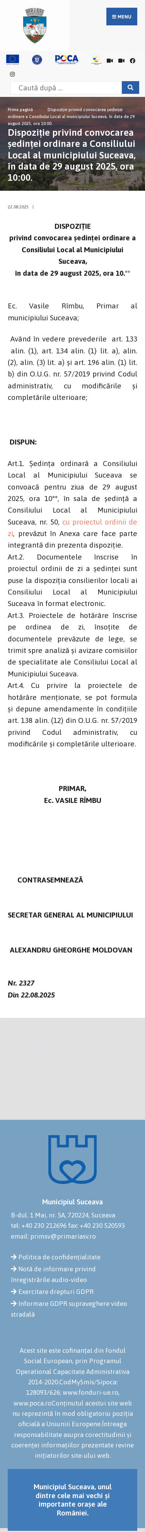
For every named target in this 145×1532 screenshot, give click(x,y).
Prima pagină (20, 109)
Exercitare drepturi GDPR (56, 1292)
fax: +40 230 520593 (96, 1225)
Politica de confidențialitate (59, 1257)
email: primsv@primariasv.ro (53, 1236)
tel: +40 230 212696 (39, 1225)
